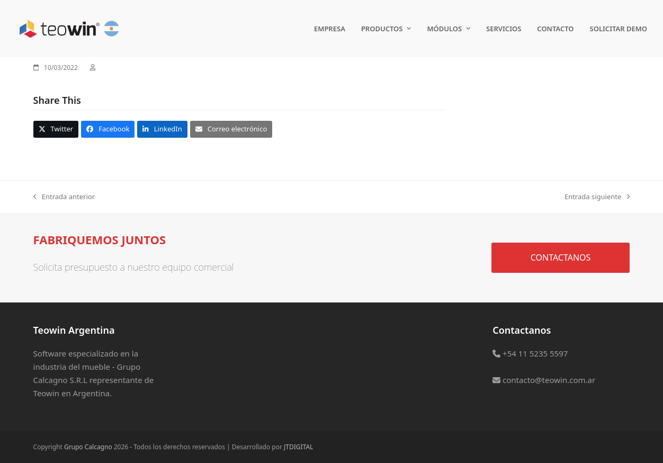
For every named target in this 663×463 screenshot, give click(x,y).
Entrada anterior (64, 197)
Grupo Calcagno (88, 446)
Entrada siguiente (597, 197)
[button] (56, 129)
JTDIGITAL (298, 446)
